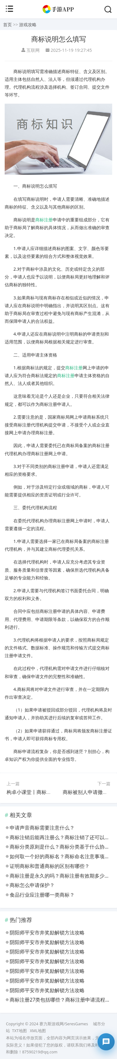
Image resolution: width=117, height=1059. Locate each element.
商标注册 (44, 220)
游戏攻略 (28, 24)
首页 (7, 24)
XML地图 (38, 1030)
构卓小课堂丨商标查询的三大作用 (44, 792)
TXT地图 (19, 1030)
